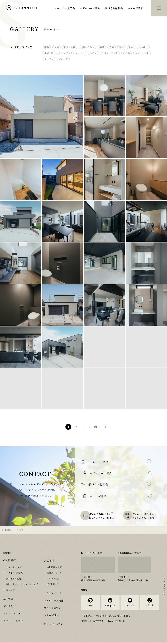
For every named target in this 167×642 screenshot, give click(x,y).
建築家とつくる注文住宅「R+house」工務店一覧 (105, 624)
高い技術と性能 (13, 578)
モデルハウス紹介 (90, 8)
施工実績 (8, 598)
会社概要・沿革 (54, 567)
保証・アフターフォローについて (22, 583)
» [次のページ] (108, 427)
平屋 (101, 47)
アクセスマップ (52, 593)
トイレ (93, 53)
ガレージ (63, 59)
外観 (121, 47)
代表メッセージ (54, 572)
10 (95, 427)
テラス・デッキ (110, 53)
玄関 (56, 47)
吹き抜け (143, 47)
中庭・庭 (48, 53)
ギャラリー (9, 605)
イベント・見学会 (64, 8)
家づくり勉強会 (114, 8)
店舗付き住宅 (87, 47)
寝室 (111, 47)
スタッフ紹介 (53, 578)
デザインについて (14, 572)
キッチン (48, 59)
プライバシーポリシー (54, 623)
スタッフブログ (11, 613)
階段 (46, 47)
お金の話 (10, 589)
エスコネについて (14, 567)
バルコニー (78, 53)
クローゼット (142, 53)
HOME (8, 530)
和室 (131, 47)
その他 (126, 53)
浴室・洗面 (69, 47)
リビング (63, 53)
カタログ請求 (135, 8)
